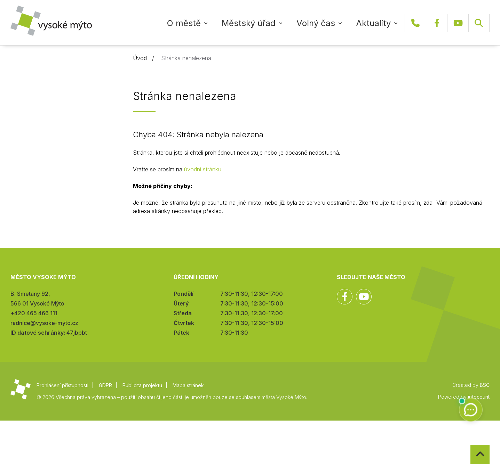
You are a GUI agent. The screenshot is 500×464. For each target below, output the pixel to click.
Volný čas (315, 23)
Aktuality (373, 23)
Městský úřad (249, 23)
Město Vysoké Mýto (51, 21)
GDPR (105, 385)
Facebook (436, 23)
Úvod (140, 58)
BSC (485, 385)
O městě (184, 23)
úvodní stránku (202, 169)
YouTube (457, 23)
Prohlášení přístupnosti (62, 385)
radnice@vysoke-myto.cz (44, 322)
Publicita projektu (142, 385)
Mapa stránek (188, 385)
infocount (479, 397)
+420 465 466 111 (415, 23)
